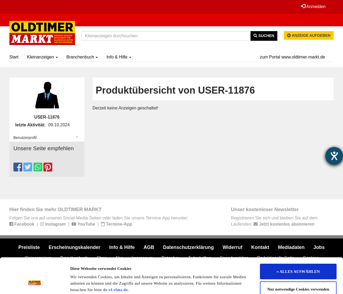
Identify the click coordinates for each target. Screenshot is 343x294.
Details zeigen (277, 283)
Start (13, 57)
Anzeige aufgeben (308, 35)
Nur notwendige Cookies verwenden (298, 259)
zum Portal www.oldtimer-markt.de (292, 57)
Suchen (263, 36)
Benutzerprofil (24, 137)
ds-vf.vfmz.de (115, 259)
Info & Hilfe (118, 57)
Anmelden (313, 6)
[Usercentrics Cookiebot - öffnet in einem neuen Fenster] (34, 284)
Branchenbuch (82, 57)
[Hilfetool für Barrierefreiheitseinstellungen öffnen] (334, 156)
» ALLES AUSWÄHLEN (298, 241)
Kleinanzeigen (42, 57)
